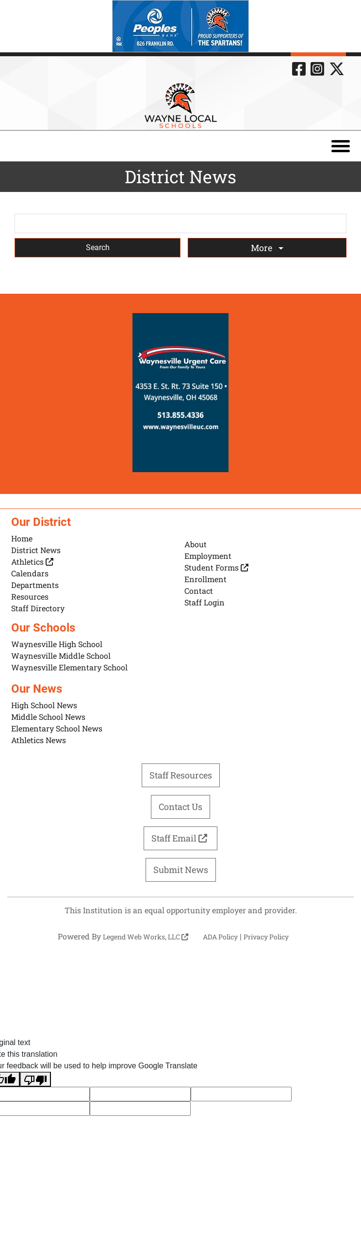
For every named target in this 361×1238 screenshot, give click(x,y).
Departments (35, 585)
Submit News (180, 869)
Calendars (30, 573)
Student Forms (216, 567)
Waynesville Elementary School (69, 667)
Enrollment (205, 579)
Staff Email (180, 838)
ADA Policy (220, 936)
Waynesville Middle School (61, 656)
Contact (198, 591)
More (262, 248)
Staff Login (204, 602)
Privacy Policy (266, 936)
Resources (30, 596)
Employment (207, 556)
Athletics (32, 561)
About (195, 544)
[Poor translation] (35, 1079)
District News (36, 550)
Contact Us (180, 806)
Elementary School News (56, 728)
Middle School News (48, 717)
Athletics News (38, 740)
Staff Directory (38, 608)
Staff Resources (180, 775)
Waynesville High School (56, 644)
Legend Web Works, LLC (145, 936)
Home (22, 538)
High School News (44, 705)
